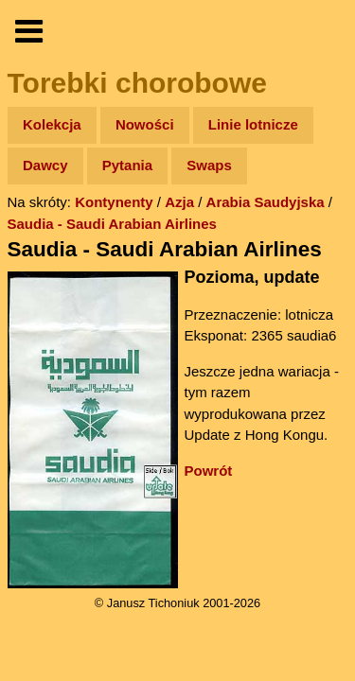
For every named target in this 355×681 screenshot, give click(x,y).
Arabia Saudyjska (265, 202)
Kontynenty (114, 202)
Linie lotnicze (253, 124)
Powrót (209, 471)
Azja (179, 202)
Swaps (209, 165)
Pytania (127, 165)
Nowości (144, 124)
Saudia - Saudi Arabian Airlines (112, 224)
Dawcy (45, 165)
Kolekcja (52, 124)
